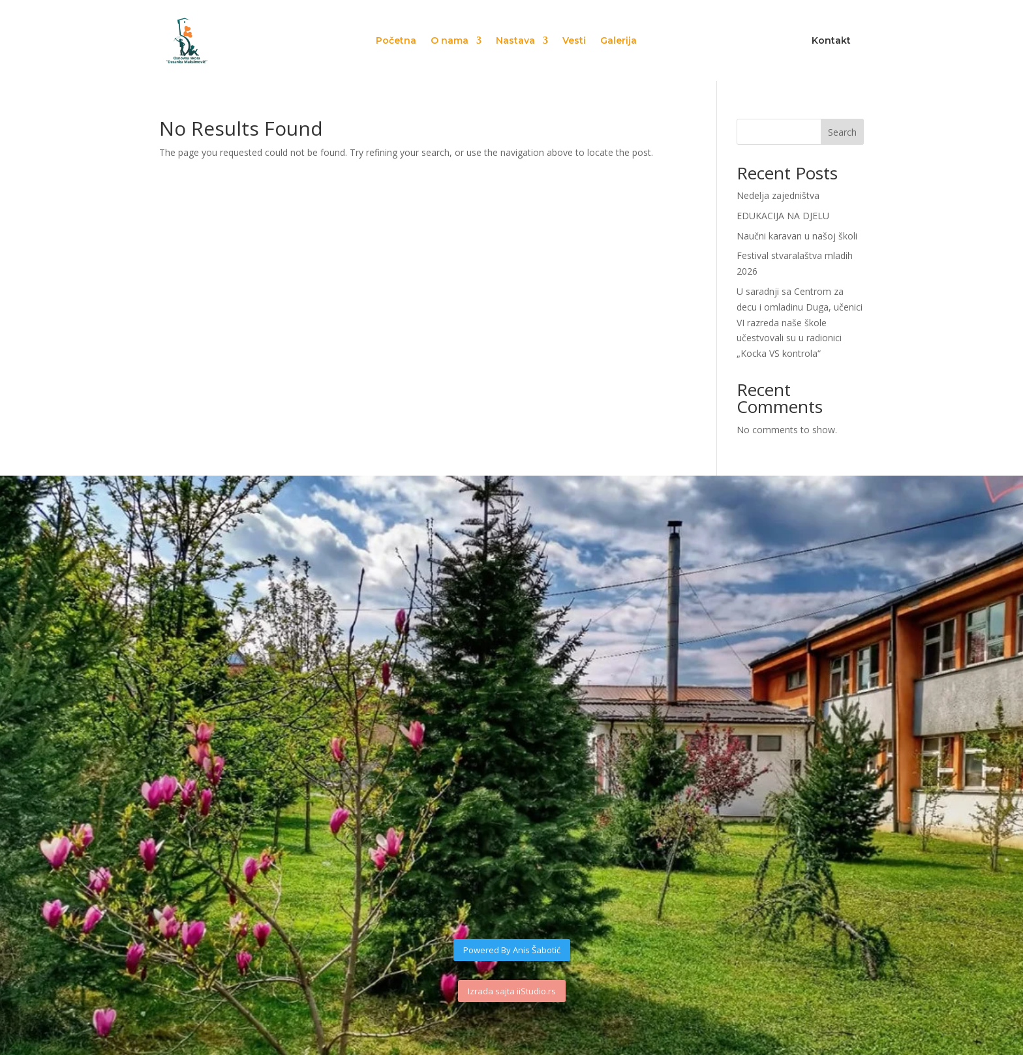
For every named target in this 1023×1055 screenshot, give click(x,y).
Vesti (574, 41)
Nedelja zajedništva (778, 195)
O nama (449, 41)
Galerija (618, 41)
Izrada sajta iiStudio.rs (512, 991)
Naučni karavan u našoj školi (797, 236)
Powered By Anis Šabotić (511, 950)
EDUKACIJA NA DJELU (783, 215)
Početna (396, 41)
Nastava (515, 41)
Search (842, 132)
